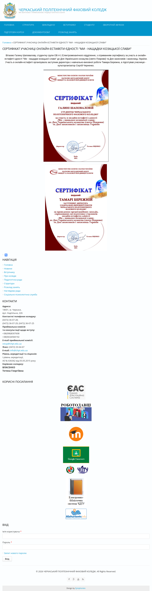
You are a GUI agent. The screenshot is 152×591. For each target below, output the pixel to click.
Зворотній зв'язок (113, 24)
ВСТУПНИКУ (69, 24)
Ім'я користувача (12, 531)
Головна (9, 24)
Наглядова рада (12, 290)
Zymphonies (80, 588)
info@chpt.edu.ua (19, 350)
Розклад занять (67, 32)
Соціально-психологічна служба (20, 294)
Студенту (89, 24)
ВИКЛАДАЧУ (48, 24)
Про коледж (10, 275)
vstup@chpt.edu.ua (12, 343)
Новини (8, 268)
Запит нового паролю (15, 553)
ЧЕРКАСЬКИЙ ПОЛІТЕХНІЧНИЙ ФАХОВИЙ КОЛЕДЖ (63, 9)
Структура (28, 24)
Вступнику (9, 272)
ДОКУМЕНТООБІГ (41, 32)
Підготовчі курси (14, 32)
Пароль (7, 542)
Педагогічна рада (13, 279)
